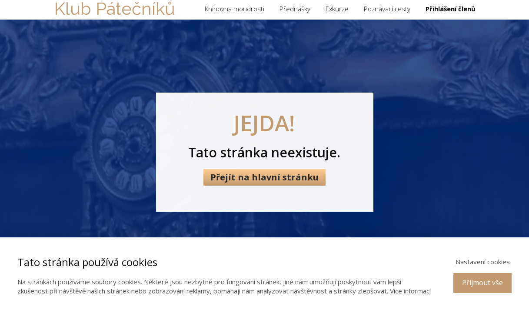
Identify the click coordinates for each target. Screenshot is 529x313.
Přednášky (294, 8)
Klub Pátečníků (114, 8)
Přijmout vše (482, 282)
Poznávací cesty (387, 8)
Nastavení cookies (483, 261)
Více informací (410, 290)
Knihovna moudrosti (234, 8)
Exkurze (337, 8)
